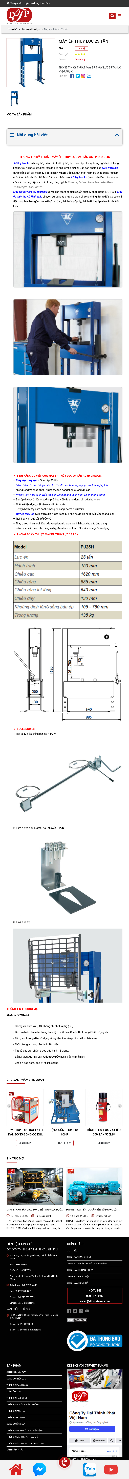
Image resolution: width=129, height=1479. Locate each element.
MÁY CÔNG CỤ (13, 1391)
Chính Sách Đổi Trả (77, 1283)
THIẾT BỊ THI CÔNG (16, 1417)
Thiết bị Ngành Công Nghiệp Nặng (25, 1430)
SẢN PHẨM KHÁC (15, 1449)
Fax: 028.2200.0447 (20, 1291)
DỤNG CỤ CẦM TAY (16, 1424)
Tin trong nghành (43, 1216)
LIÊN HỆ (81, 48)
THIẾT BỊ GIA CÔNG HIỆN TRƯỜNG (23, 1404)
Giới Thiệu (72, 1250)
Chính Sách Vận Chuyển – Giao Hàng (87, 1263)
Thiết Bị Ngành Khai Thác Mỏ (22, 1437)
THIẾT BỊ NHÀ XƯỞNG (17, 1398)
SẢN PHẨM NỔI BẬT (16, 1372)
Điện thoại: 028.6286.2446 (23, 1285)
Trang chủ (12, 29)
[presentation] (9, 1106)
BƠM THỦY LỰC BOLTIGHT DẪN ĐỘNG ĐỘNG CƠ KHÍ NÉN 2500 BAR (25, 1134)
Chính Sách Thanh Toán (80, 1270)
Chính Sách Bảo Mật (78, 1276)
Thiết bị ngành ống (17, 1385)
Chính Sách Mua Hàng (79, 1257)
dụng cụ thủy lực (16, 1378)
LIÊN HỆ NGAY (25, 1143)
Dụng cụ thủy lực (31, 29)
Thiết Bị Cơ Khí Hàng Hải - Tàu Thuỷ (25, 1443)
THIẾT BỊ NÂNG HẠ (16, 1411)
